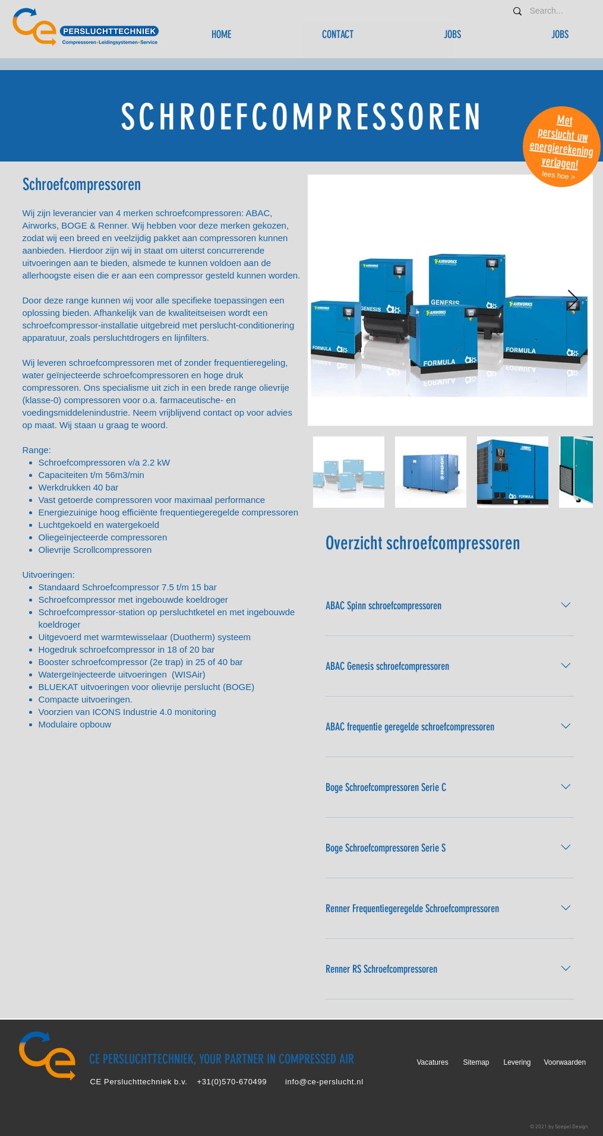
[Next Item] (573, 300)
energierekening (561, 148)
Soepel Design (571, 1127)
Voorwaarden (565, 1062)
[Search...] (548, 11)
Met (564, 120)
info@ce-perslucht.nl (324, 1081)
